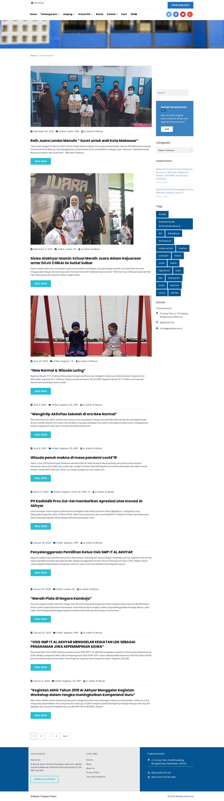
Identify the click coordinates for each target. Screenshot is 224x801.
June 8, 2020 (40, 448)
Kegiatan (65, 361)
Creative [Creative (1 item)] (183, 248)
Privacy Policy (92, 772)
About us (90, 768)
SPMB (134, 14)
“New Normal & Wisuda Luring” (58, 370)
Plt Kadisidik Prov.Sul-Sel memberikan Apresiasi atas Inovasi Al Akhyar (86, 503)
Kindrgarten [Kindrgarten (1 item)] (174, 278)
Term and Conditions (96, 777)
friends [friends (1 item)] (177, 255)
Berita (99, 14)
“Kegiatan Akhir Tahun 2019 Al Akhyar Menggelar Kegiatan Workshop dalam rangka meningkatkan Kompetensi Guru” (83, 692)
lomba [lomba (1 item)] (162, 285)
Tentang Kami (48, 14)
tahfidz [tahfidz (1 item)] (174, 293)
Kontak (111, 14)
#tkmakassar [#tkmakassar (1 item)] (165, 241)
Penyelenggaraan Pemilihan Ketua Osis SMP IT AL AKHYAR (82, 552)
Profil (74, 492)
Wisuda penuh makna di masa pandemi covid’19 (74, 457)
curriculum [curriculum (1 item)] (164, 255)
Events (89, 760)
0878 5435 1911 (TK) (161, 773)
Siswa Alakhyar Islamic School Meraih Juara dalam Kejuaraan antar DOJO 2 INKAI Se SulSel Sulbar (86, 260)
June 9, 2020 (39, 405)
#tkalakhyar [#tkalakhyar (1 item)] (174, 233)
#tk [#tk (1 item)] (160, 233)
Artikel (62, 131)
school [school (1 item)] (162, 293)
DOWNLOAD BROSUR (44, 779)
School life (84, 14)
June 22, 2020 (40, 361)
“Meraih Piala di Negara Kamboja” (61, 598)
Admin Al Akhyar (95, 131)
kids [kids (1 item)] (160, 278)
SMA (77, 131)
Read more (41, 161)
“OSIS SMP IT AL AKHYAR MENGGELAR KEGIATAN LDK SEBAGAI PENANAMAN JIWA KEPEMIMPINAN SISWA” (83, 644)
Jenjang (67, 14)
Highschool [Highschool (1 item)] (164, 270)
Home (33, 14)
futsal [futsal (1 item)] (162, 263)
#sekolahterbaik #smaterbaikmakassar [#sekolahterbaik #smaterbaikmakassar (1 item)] (170, 223)
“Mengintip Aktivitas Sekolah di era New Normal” (74, 414)
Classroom (35, 760)
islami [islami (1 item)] (178, 270)
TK (72, 361)
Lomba (69, 131)
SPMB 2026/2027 (180, 5)
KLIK (167, 129)
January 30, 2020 (42, 543)
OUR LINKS (92, 753)
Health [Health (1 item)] (173, 263)
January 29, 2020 (42, 589)
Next (65, 736)
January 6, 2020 (41, 681)
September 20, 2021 (43, 131)
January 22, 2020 (42, 632)
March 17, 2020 (40, 492)
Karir (124, 14)
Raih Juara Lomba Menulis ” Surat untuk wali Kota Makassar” (84, 140)
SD (74, 249)
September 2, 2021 (42, 249)
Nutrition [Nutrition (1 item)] (174, 285)
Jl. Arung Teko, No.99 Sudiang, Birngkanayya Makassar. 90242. (169, 761)
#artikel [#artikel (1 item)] (162, 214)
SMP (75, 405)
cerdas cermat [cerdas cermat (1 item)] (166, 248)
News (88, 764)
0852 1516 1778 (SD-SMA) (163, 777)
